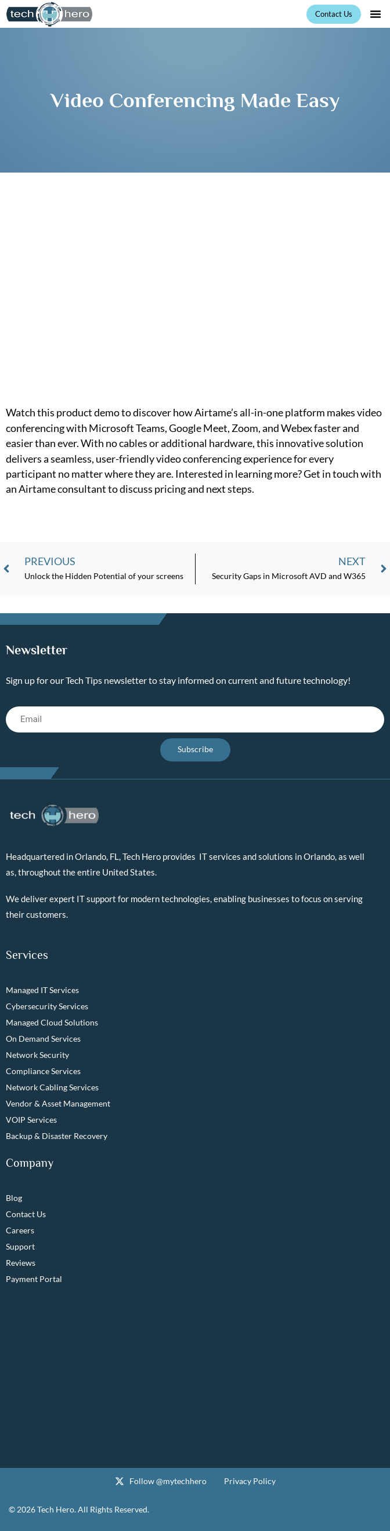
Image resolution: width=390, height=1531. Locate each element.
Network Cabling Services (52, 1087)
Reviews (20, 1263)
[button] (375, 14)
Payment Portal (34, 1279)
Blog (14, 1198)
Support (20, 1246)
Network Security (37, 1055)
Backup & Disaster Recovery (56, 1136)
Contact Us (26, 1214)
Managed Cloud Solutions (52, 1022)
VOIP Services (31, 1120)
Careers (20, 1230)
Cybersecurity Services (47, 1006)
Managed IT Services (42, 990)
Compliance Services (43, 1071)
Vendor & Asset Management (58, 1103)
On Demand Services (43, 1038)
